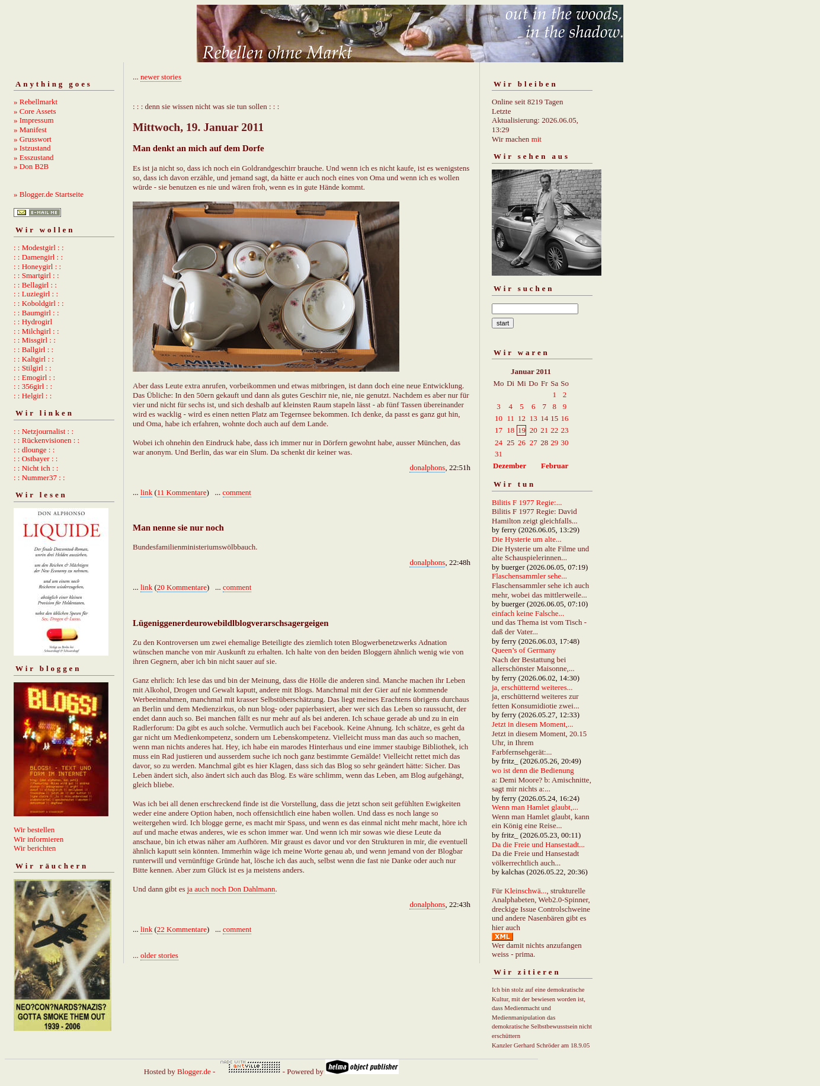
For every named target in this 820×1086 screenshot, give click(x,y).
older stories (159, 955)
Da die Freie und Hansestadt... (538, 844)
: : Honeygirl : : (37, 266)
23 (565, 430)
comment (237, 492)
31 (498, 453)
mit (536, 139)
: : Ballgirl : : (33, 349)
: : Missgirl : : (35, 340)
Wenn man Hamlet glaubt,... (535, 807)
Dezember (509, 465)
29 (554, 442)
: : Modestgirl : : (39, 247)
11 (510, 418)
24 (498, 442)
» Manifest (30, 129)
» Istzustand (32, 147)
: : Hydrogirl (33, 321)
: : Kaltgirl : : (34, 358)
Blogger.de (194, 1071)
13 (533, 418)
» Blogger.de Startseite (49, 194)
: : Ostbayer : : (35, 458)
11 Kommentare (182, 492)
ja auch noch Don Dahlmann (231, 888)
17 (498, 430)
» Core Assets (35, 111)
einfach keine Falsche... (528, 613)
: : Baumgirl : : (36, 312)
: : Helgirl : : (33, 395)
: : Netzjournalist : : (43, 431)
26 (522, 442)
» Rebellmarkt (35, 101)
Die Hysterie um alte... (527, 539)
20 (533, 430)
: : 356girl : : (33, 386)
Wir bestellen (34, 829)
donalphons (427, 467)
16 (565, 418)
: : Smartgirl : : (36, 275)
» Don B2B (31, 166)
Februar (554, 465)
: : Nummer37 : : (39, 477)
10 (498, 418)
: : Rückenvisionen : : (46, 440)
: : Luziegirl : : (36, 293)
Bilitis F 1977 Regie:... (527, 502)
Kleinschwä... (525, 890)
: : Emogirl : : (34, 377)
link (146, 492)
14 (544, 418)
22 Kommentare (182, 929)
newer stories (160, 76)
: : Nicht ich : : (36, 468)
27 (533, 442)
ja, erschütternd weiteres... (532, 687)
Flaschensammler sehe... (529, 575)
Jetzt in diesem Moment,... (533, 724)
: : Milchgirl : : (36, 331)
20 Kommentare (182, 587)
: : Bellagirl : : (35, 284)
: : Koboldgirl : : (39, 303)
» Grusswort (33, 139)
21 (544, 430)
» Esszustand (34, 157)
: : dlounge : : (34, 449)
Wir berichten (35, 848)
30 (565, 442)
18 (510, 430)
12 (522, 418)
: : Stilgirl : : (33, 367)
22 (554, 430)
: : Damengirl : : (38, 257)
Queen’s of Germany (524, 650)
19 (522, 430)
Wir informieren (38, 839)
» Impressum (34, 120)
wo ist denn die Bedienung (533, 770)
